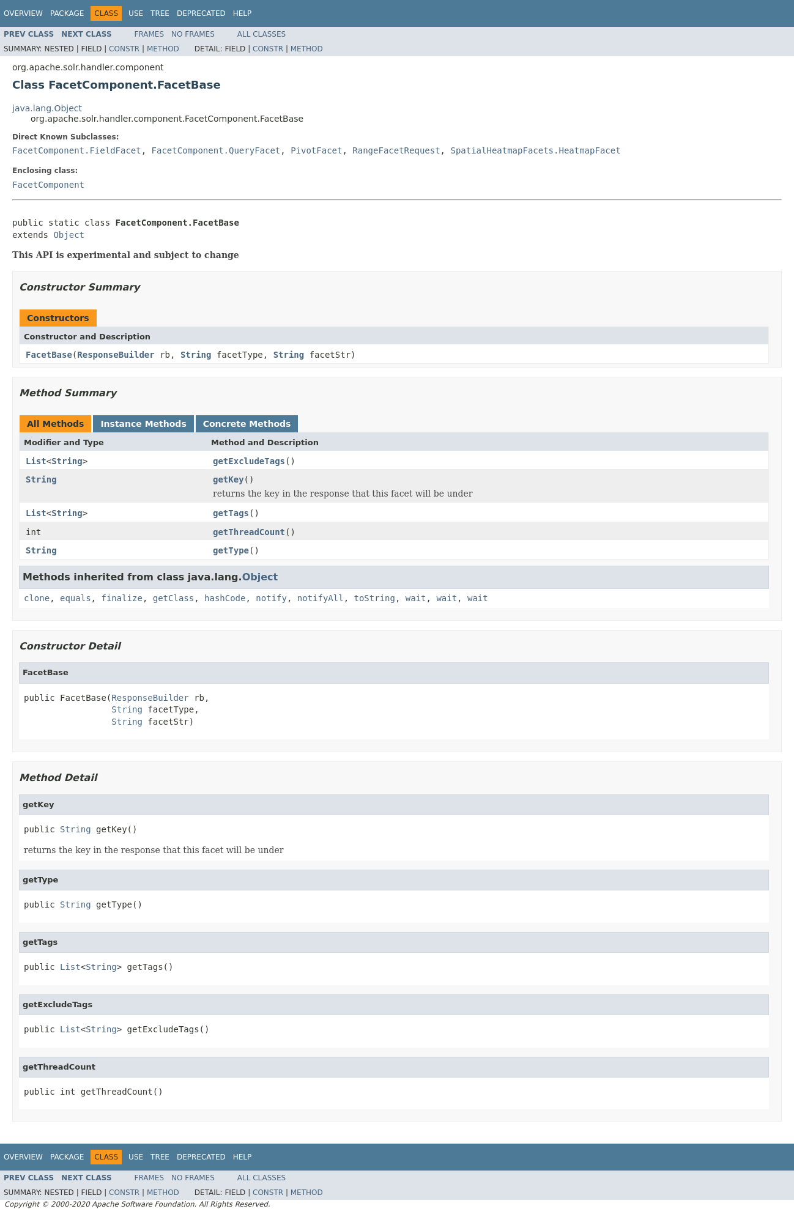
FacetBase (49, 355)
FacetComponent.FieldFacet (76, 150)
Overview (23, 13)
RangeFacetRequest (396, 150)
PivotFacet (316, 150)
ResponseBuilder (115, 355)
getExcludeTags (249, 461)
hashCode (224, 598)
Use (135, 13)
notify (271, 598)
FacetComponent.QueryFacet (216, 150)
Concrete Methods (247, 424)
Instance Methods (143, 424)
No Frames (193, 34)
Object (68, 235)
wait (416, 598)
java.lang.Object (47, 108)
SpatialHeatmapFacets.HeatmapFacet (535, 150)
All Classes (261, 34)
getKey (228, 479)
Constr (124, 49)
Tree (159, 13)
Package (67, 13)
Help (242, 13)
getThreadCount (249, 532)
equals (75, 598)
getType (231, 550)
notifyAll (320, 598)
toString (374, 598)
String (196, 355)
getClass (173, 598)
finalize (121, 598)
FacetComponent (48, 185)
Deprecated (201, 13)
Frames (150, 34)
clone (37, 598)
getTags (231, 513)
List (36, 461)
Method (163, 49)
